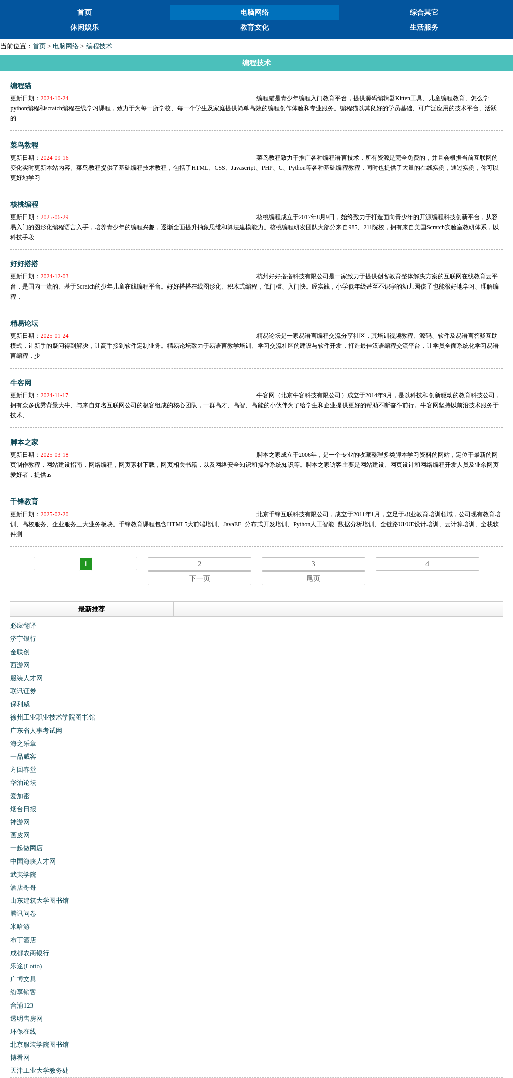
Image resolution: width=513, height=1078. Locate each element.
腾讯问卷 (23, 913)
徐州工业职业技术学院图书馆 (52, 717)
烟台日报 (23, 809)
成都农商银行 (29, 953)
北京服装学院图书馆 (39, 1044)
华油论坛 (23, 782)
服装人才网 (26, 678)
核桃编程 (24, 204)
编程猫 (20, 86)
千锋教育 (24, 502)
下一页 (199, 578)
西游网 (20, 665)
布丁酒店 (23, 940)
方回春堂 (23, 769)
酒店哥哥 (23, 887)
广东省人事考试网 (36, 730)
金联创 (20, 652)
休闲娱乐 (84, 27)
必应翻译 (23, 625)
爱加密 (20, 796)
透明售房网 (26, 1018)
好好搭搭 (24, 264)
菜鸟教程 (24, 145)
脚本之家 (24, 442)
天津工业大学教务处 (39, 1070)
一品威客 (23, 756)
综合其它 (424, 12)
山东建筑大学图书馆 (39, 900)
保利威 (20, 704)
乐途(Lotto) (26, 966)
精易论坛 (24, 323)
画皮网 (20, 835)
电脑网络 (254, 12)
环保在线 (23, 1031)
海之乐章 (23, 743)
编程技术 (99, 46)
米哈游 (20, 926)
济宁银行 (23, 638)
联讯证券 (23, 691)
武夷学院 (23, 874)
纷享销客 (23, 992)
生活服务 (424, 27)
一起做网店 (26, 848)
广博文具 (23, 979)
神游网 (20, 822)
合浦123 (21, 1005)
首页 (84, 12)
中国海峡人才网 (33, 861)
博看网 (20, 1057)
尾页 (313, 578)
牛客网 (20, 383)
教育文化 (254, 27)
